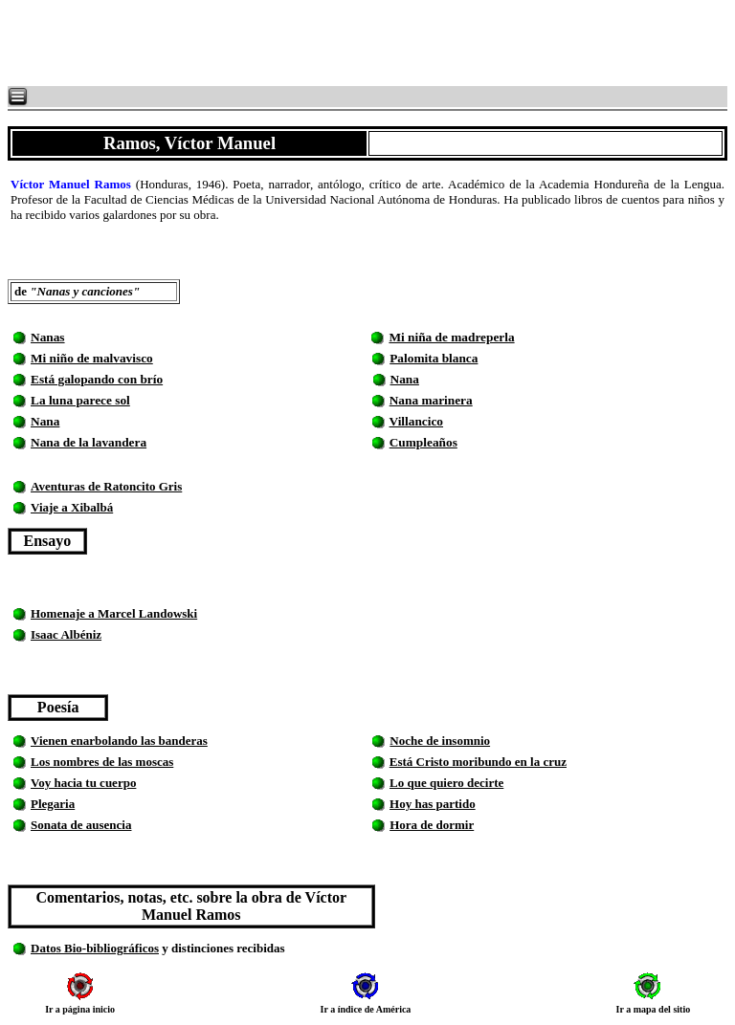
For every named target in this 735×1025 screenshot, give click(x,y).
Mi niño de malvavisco (92, 358)
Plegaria (53, 803)
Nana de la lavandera (88, 442)
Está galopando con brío (97, 379)
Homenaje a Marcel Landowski (114, 613)
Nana (404, 379)
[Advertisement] (239, 43)
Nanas (48, 337)
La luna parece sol (80, 400)
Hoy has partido (433, 803)
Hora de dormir (432, 825)
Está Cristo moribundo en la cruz (478, 761)
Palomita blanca (434, 358)
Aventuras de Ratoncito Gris (106, 486)
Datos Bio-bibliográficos (95, 948)
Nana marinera (431, 400)
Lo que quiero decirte (446, 782)
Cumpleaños (423, 442)
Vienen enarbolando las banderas (119, 740)
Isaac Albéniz (66, 634)
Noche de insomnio (440, 740)
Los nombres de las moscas (102, 761)
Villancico (417, 421)
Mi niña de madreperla (451, 337)
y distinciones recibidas (222, 948)
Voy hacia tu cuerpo (83, 782)
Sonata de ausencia (81, 825)
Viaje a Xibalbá (72, 507)
